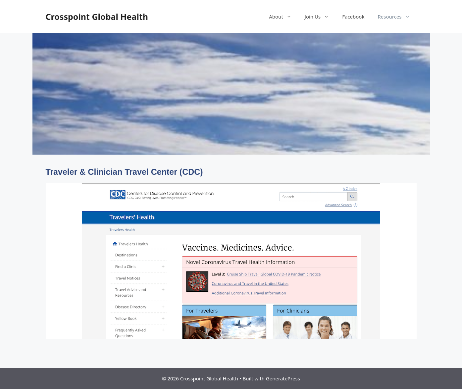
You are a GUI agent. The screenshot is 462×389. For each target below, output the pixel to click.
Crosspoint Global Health (97, 16)
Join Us (320, 16)
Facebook (353, 16)
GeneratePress (283, 378)
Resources (397, 16)
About (283, 16)
